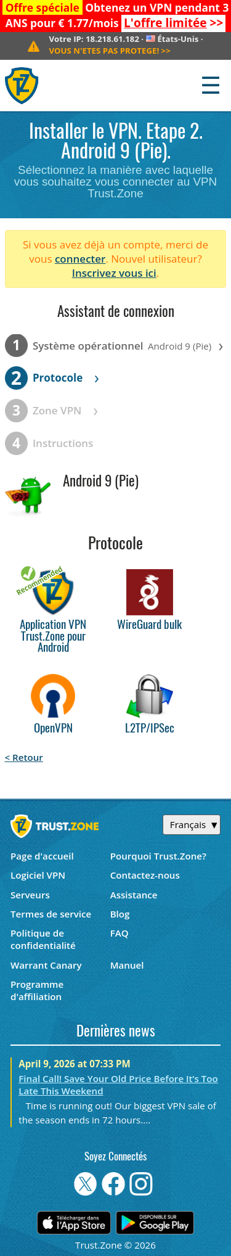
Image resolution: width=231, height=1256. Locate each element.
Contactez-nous (145, 875)
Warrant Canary (46, 965)
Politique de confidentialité (43, 939)
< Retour (24, 757)
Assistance (134, 895)
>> (173, 23)
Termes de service (50, 914)
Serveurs (30, 895)
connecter (80, 259)
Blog (120, 914)
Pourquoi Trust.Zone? (158, 856)
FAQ (119, 933)
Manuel (127, 965)
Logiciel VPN (37, 875)
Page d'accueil (42, 856)
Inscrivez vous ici (114, 273)
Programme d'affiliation (36, 990)
